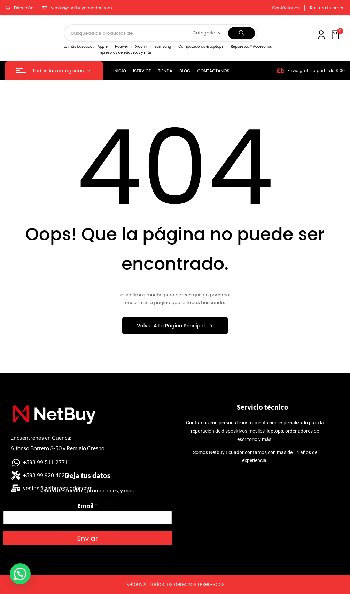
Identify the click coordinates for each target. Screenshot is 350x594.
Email (88, 506)
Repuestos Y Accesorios (251, 46)
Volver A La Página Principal (171, 325)
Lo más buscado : (79, 46)
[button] (336, 35)
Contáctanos (286, 8)
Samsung (162, 46)
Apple (103, 46)
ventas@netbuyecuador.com (81, 8)
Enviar (87, 538)
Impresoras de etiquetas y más (125, 52)
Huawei (121, 46)
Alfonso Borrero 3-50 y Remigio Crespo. (58, 448)
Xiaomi (141, 46)
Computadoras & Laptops (200, 46)
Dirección (19, 8)
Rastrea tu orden (327, 8)
